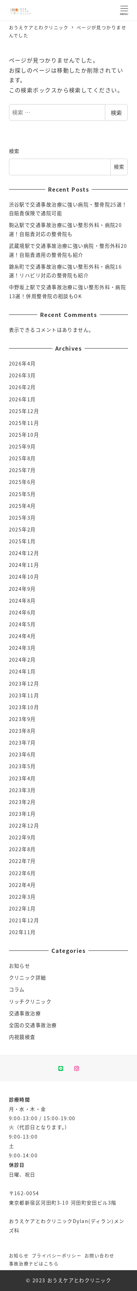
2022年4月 (22, 884)
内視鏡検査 (22, 1036)
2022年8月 (22, 849)
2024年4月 (22, 635)
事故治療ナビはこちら (34, 1263)
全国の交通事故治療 (33, 1025)
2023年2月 (22, 801)
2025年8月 (22, 458)
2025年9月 (22, 446)
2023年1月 (22, 813)
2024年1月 (22, 671)
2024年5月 (22, 624)
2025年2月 (22, 529)
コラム (17, 989)
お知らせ (19, 965)
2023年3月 (22, 790)
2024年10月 (24, 576)
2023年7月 (22, 742)
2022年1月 (22, 908)
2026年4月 (22, 363)
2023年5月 (22, 766)
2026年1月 (22, 399)
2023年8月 (22, 730)
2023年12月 (24, 683)
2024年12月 (24, 553)
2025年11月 (24, 422)
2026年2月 (22, 387)
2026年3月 (22, 375)
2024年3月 (22, 647)
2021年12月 (24, 920)
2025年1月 (22, 541)
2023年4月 (22, 778)
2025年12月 (24, 411)
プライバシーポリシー (56, 1255)
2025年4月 (22, 505)
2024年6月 (22, 612)
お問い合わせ (100, 1255)
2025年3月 (22, 517)
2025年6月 (22, 481)
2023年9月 (22, 718)
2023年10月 (24, 707)
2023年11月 (24, 695)
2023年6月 (22, 754)
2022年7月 (22, 860)
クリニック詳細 (27, 977)
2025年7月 (22, 470)
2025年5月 (22, 494)
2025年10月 (24, 434)
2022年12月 (24, 825)
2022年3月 (22, 896)
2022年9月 (22, 837)
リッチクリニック (30, 1001)
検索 (116, 112)
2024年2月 (22, 659)
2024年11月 (24, 564)
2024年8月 (22, 600)
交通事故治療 (25, 1013)
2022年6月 (22, 873)
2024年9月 (22, 588)
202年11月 (22, 932)
